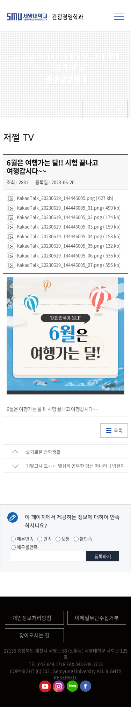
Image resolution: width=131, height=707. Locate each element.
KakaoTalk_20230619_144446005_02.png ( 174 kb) (68, 217)
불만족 (83, 538)
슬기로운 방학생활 (43, 451)
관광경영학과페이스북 (86, 686)
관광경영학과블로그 (72, 686)
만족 (44, 538)
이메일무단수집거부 (97, 618)
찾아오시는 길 (34, 635)
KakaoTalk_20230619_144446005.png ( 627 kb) (64, 197)
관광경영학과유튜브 (45, 686)
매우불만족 (24, 547)
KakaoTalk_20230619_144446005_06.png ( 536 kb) (68, 255)
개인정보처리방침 (31, 618)
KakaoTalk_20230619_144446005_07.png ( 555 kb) (68, 264)
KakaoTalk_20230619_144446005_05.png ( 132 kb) (68, 245)
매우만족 (22, 538)
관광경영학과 (67, 17)
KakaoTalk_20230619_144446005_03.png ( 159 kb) (68, 226)
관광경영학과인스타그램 (59, 686)
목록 (118, 430)
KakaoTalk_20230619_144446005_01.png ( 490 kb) (68, 207)
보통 (63, 538)
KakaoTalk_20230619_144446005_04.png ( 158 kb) (68, 235)
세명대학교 (28, 16)
